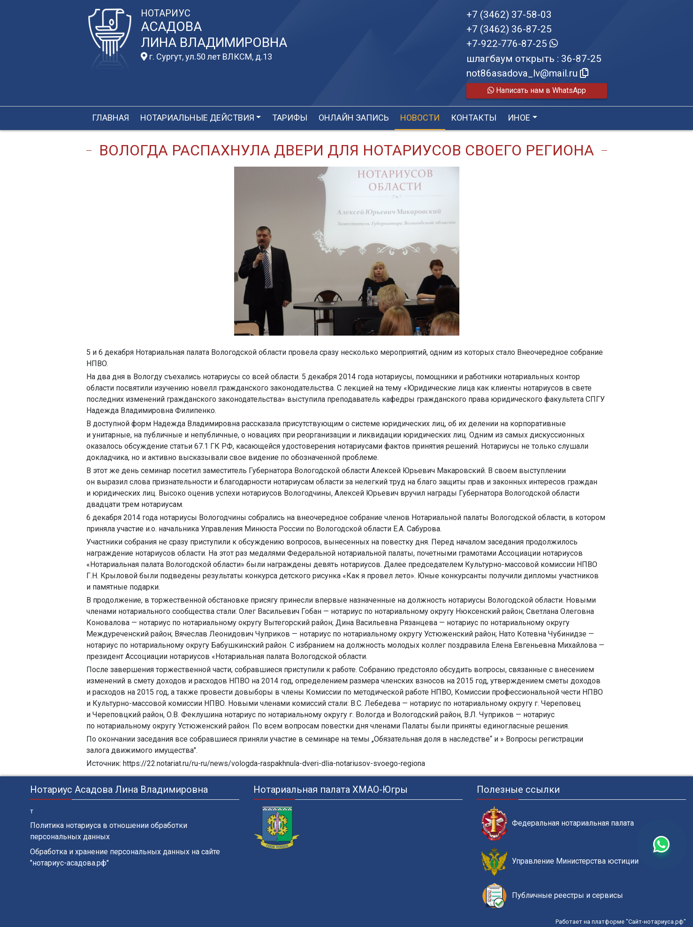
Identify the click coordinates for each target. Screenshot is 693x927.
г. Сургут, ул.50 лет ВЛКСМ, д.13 (206, 56)
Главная (110, 118)
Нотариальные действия (197, 118)
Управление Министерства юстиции (560, 861)
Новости (420, 118)
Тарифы (289, 118)
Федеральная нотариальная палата (557, 823)
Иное (519, 118)
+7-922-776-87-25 (512, 43)
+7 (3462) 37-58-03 (509, 14)
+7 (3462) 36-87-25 (509, 29)
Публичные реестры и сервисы (552, 896)
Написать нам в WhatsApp (536, 90)
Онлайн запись (354, 118)
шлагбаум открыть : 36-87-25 (534, 58)
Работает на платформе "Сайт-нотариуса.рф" (621, 921)
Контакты (473, 118)
